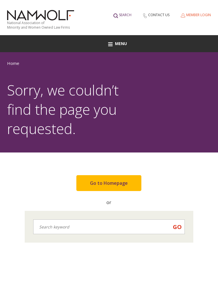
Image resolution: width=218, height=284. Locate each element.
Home (13, 63)
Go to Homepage (109, 183)
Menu (117, 43)
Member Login (198, 14)
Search (125, 14)
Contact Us (158, 14)
